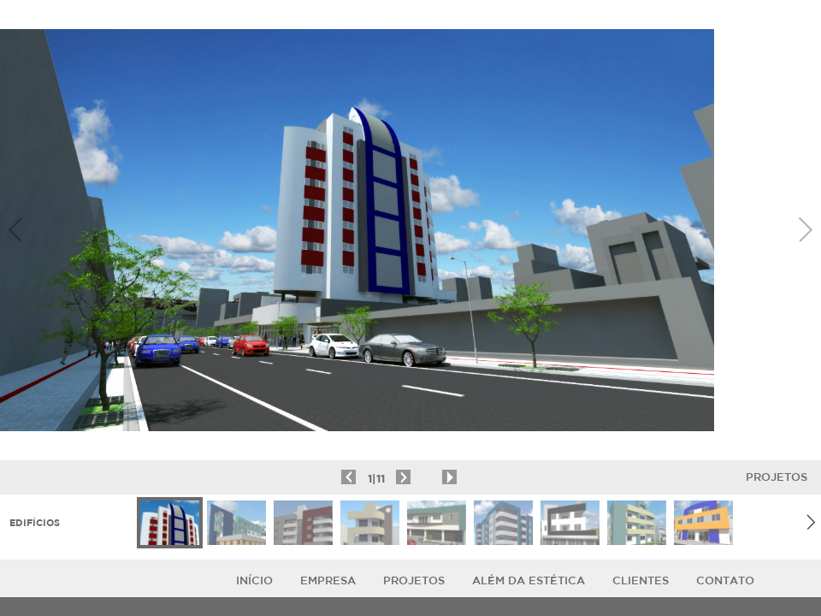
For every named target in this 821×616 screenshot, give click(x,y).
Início (254, 580)
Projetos (776, 477)
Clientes (640, 580)
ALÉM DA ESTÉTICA (528, 580)
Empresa (328, 580)
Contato (725, 580)
